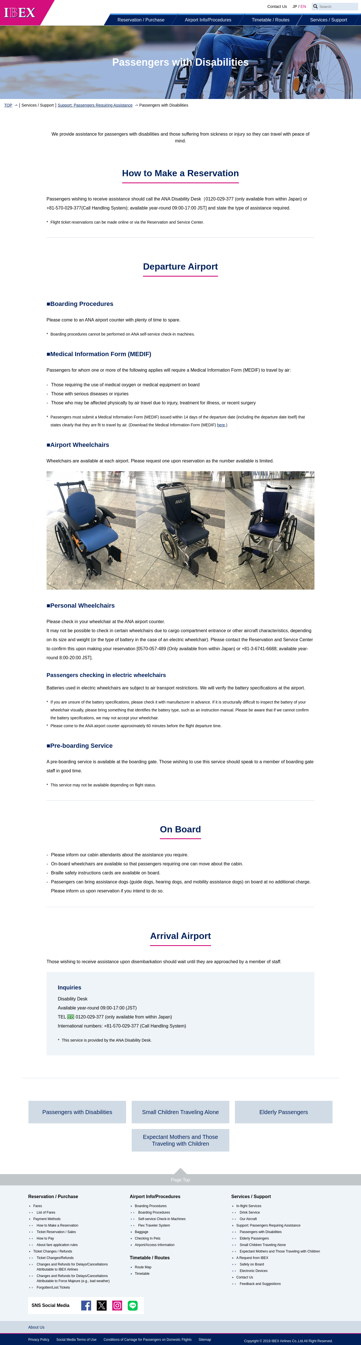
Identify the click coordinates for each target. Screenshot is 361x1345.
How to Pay (45, 1238)
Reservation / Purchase (141, 19)
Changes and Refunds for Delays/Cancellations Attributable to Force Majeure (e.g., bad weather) (73, 1278)
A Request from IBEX (252, 1258)
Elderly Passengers (254, 1238)
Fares (37, 1206)
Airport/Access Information (155, 1245)
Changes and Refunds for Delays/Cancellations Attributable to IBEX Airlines (72, 1266)
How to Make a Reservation (57, 1225)
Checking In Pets (147, 1238)
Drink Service (250, 1212)
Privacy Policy (38, 1340)
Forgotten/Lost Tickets (53, 1287)
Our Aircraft (248, 1219)
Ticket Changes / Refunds (52, 1251)
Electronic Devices (254, 1271)
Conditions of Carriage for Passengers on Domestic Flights (147, 1340)
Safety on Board (252, 1264)
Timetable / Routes (271, 19)
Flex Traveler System (154, 1225)
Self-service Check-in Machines (162, 1219)
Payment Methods (47, 1219)
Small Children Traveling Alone (263, 1245)
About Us (36, 1327)
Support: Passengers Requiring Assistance (95, 105)
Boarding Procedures (151, 1206)
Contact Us (277, 6)
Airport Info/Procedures (208, 19)
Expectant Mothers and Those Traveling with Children (280, 1251)
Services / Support (328, 19)
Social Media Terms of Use (76, 1340)
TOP (8, 105)
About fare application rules (57, 1245)
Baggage (141, 1232)
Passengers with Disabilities (261, 1232)
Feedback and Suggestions (260, 1284)
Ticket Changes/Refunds (55, 1258)
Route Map (143, 1267)
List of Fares (46, 1212)
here (221, 425)
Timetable (142, 1274)
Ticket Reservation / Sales (56, 1232)
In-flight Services (248, 1206)
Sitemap (205, 1340)
